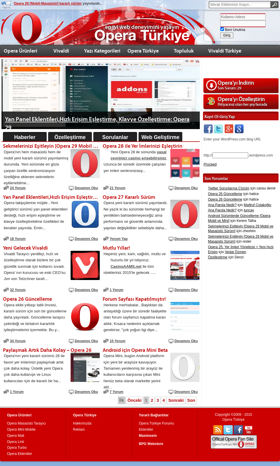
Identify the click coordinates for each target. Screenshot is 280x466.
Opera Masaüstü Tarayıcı (26, 423)
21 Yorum (117, 188)
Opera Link (15, 442)
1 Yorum (116, 290)
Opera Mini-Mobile (21, 429)
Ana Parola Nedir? (222, 205)
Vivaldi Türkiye (224, 50)
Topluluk (184, 50)
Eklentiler (146, 429)
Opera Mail (15, 436)
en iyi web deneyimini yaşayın (142, 26)
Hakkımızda (82, 423)
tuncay (249, 210)
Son (191, 400)
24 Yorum (18, 188)
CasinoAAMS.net (126, 266)
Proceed (210, 164)
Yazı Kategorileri (102, 50)
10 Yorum (117, 341)
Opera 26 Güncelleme (225, 194)
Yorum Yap (119, 239)
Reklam (79, 429)
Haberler (24, 137)
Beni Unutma (232, 30)
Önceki (134, 400)
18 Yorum (18, 239)
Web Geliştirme (160, 137)
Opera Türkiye (143, 50)
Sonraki (176, 400)
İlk (121, 400)
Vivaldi (61, 50)
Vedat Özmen (235, 252)
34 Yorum (18, 341)
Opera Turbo (17, 448)
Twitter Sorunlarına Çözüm (228, 188)
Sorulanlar (115, 137)
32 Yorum (18, 290)
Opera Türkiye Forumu (156, 423)
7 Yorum (116, 392)
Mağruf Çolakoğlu (257, 205)
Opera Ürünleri (20, 50)
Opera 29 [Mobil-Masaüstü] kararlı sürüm (48, 3)
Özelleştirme (69, 137)
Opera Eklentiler (19, 454)
